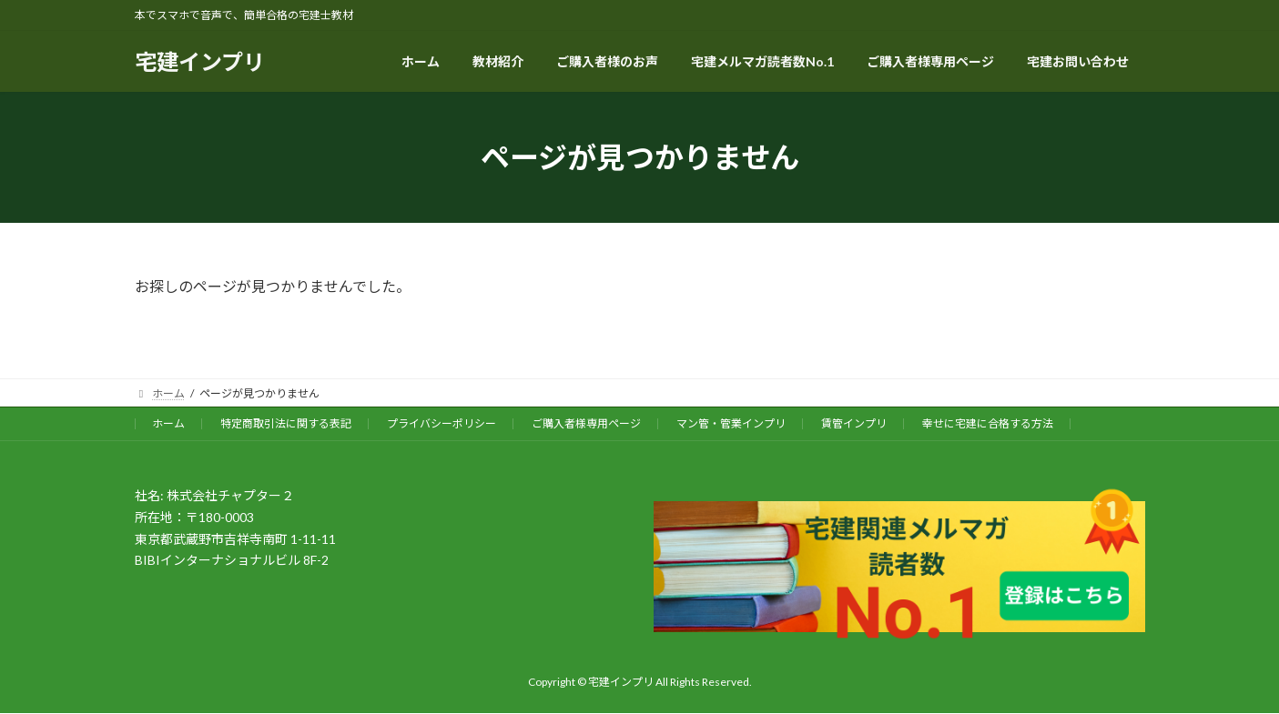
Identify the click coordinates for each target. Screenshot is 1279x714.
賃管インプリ (854, 423)
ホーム (168, 423)
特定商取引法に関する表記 (285, 423)
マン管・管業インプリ (731, 423)
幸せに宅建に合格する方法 (987, 423)
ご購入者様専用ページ (586, 423)
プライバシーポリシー (441, 423)
